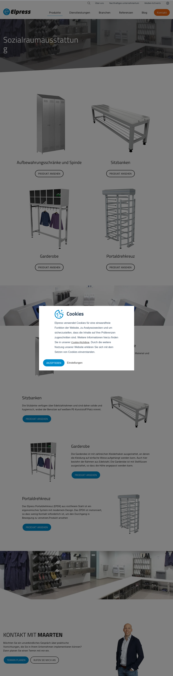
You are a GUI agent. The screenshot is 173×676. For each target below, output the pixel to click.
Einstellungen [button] (75, 362)
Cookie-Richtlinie (81, 342)
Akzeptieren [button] (53, 363)
